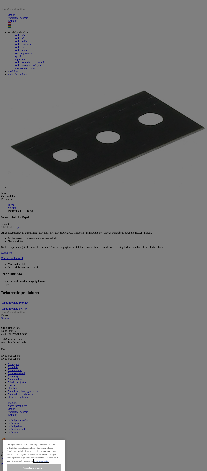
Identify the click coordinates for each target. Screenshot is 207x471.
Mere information (41, 465)
